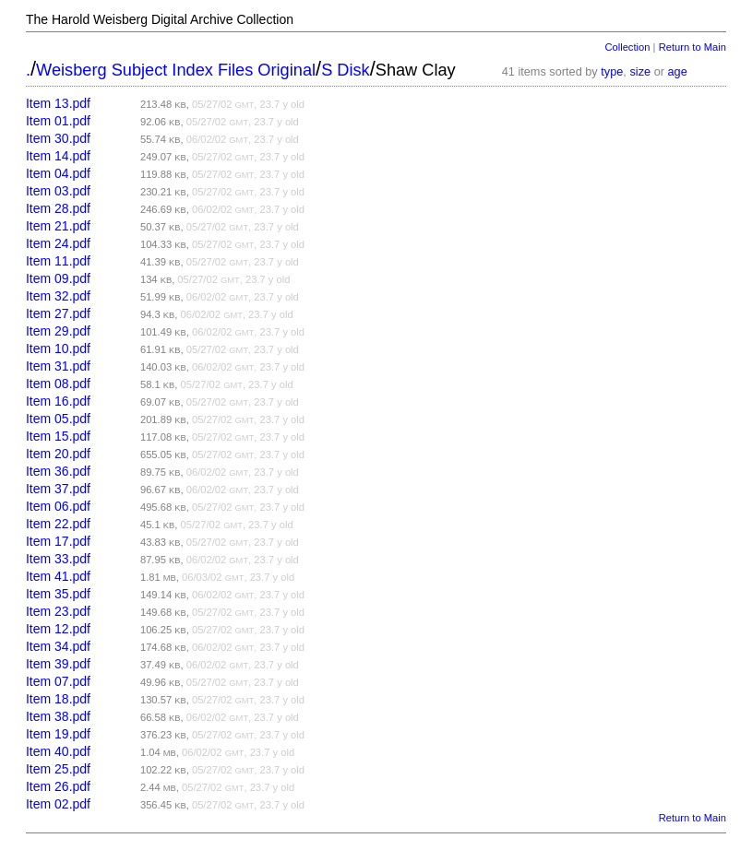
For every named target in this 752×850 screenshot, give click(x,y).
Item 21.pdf (58, 225)
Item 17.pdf (58, 541)
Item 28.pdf (58, 208)
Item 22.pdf (58, 523)
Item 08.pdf (58, 383)
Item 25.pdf (58, 768)
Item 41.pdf (58, 576)
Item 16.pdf (58, 401)
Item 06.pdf (58, 506)
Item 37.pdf (58, 488)
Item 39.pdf (58, 663)
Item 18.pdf (58, 698)
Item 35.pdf (58, 593)
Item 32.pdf (58, 296)
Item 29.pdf (58, 331)
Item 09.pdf (58, 278)
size (640, 71)
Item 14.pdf (58, 155)
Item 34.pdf (58, 646)
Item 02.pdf (58, 804)
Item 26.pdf (58, 786)
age (677, 71)
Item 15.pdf (58, 436)
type (612, 71)
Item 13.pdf (58, 103)
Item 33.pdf (58, 558)
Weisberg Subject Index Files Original (176, 70)
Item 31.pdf (58, 366)
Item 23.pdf (58, 611)
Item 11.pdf (58, 261)
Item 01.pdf (58, 120)
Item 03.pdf (58, 190)
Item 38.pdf (58, 716)
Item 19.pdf (58, 733)
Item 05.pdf (58, 418)
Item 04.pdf (58, 173)
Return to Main (692, 47)
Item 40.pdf (58, 751)
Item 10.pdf (58, 348)
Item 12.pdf (58, 628)
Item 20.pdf (58, 453)
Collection (627, 47)
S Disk (345, 70)
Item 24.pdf (58, 243)
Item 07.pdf (58, 681)
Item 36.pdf (58, 471)
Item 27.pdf (58, 313)
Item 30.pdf (58, 138)
